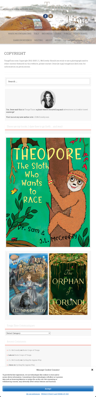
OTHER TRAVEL (80, 33)
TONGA (67, 33)
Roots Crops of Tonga (31, 350)
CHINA (58, 33)
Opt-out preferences (33, 394)
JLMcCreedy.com (41, 117)
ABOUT (49, 40)
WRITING (38, 40)
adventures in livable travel (75, 109)
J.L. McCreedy (14, 350)
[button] (92, 370)
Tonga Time (30, 109)
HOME (58, 40)
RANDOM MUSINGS (22, 40)
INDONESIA (47, 33)
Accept (48, 388)
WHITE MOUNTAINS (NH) (19, 33)
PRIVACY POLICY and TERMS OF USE (55, 394)
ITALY (36, 33)
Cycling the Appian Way (32, 360)
